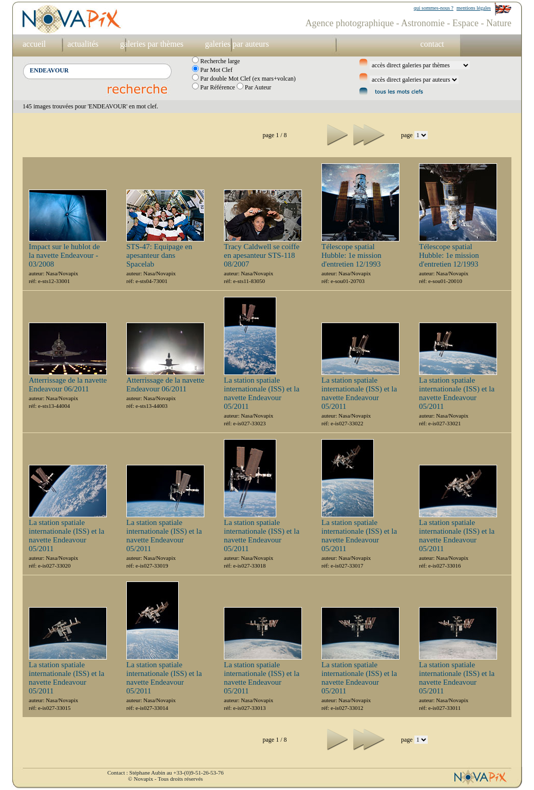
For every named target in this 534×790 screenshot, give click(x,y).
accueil (34, 44)
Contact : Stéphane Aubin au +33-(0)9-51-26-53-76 (165, 772)
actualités (82, 44)
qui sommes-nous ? (433, 8)
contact (432, 44)
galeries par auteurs (237, 44)
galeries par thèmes (152, 44)
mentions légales (473, 8)
